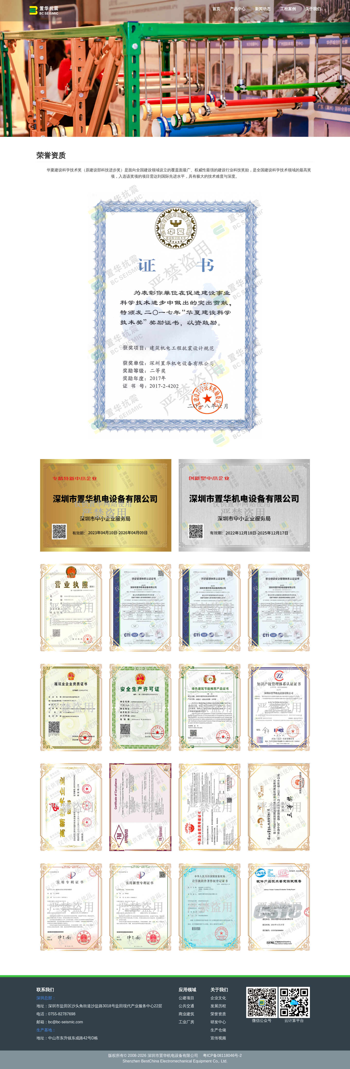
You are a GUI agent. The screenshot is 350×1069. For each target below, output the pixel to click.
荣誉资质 (218, 1014)
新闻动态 (263, 9)
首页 (216, 9)
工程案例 (288, 9)
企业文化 (218, 998)
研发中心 (218, 1022)
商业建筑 (186, 1014)
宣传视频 (218, 1038)
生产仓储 (218, 1030)
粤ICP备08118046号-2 (222, 1055)
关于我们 (313, 9)
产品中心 (237, 9)
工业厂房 (186, 1022)
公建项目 (186, 998)
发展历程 (218, 1006)
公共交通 (186, 1006)
